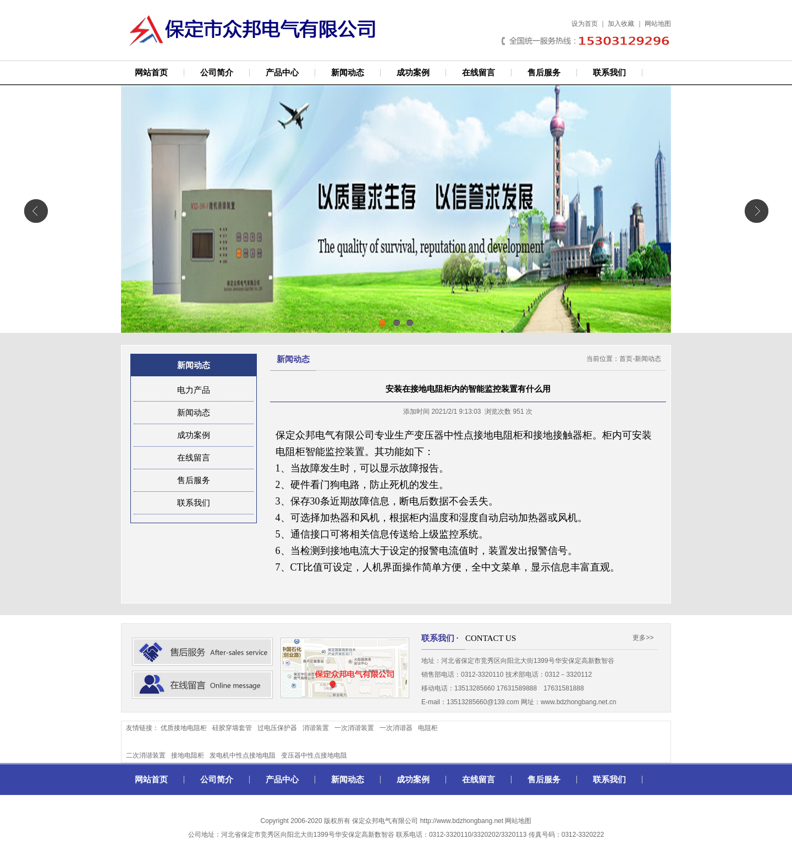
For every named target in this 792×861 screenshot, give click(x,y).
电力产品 (193, 390)
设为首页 (584, 24)
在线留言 (478, 72)
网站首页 (151, 72)
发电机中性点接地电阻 (243, 755)
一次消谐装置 (354, 728)
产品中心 (282, 72)
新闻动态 (347, 72)
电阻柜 (428, 728)
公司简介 (216, 72)
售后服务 (543, 72)
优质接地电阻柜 (184, 728)
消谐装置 (315, 728)
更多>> (642, 637)
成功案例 (413, 72)
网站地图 (658, 24)
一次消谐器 (396, 728)
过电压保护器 (277, 728)
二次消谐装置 (146, 755)
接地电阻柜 (187, 755)
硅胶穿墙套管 (232, 728)
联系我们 (609, 72)
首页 (625, 359)
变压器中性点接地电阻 (314, 755)
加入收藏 (621, 24)
